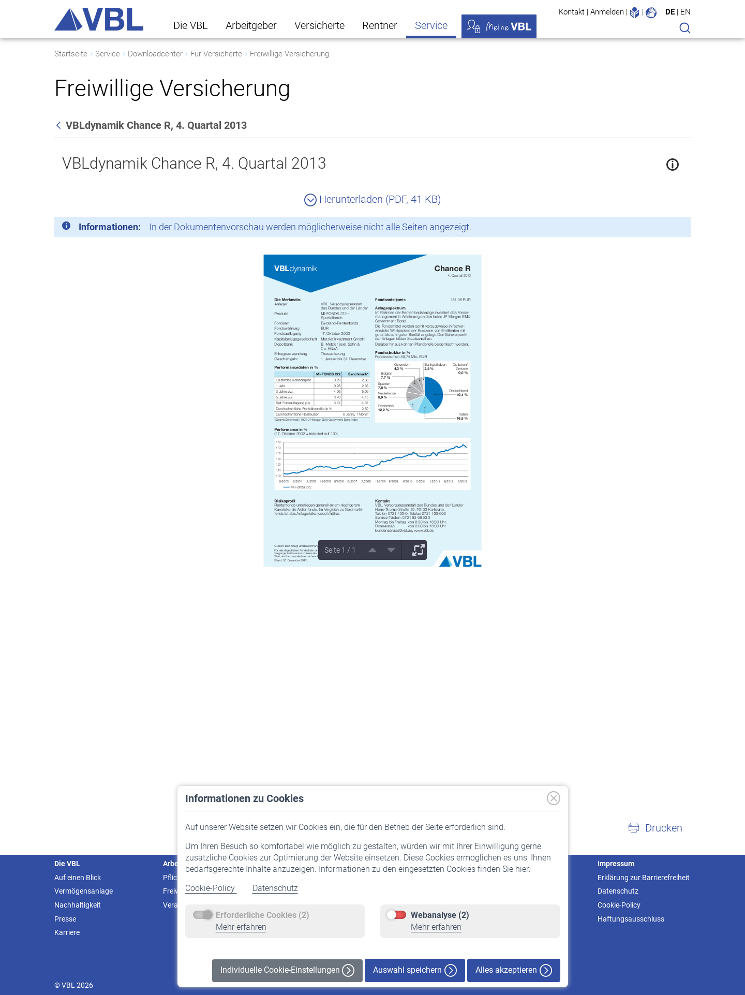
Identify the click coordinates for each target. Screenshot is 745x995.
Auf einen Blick (77, 877)
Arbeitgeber (251, 25)
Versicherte (319, 25)
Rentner (379, 25)
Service (431, 25)
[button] (655, 827)
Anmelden (607, 12)
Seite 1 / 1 (340, 550)
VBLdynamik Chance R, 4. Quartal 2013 (194, 163)
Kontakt (572, 12)
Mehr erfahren (241, 927)
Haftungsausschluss (631, 919)
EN (685, 12)
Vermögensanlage (83, 891)
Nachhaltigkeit (77, 905)
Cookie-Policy (211, 888)
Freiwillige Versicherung (289, 53)
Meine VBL (499, 26)
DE (670, 12)
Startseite (70, 53)
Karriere (67, 932)
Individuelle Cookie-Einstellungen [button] (287, 970)
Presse (65, 919)
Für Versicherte (216, 53)
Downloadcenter (155, 53)
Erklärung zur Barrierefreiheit (644, 877)
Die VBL (190, 25)
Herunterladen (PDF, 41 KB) (372, 199)
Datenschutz (275, 888)
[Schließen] (654, 228)
